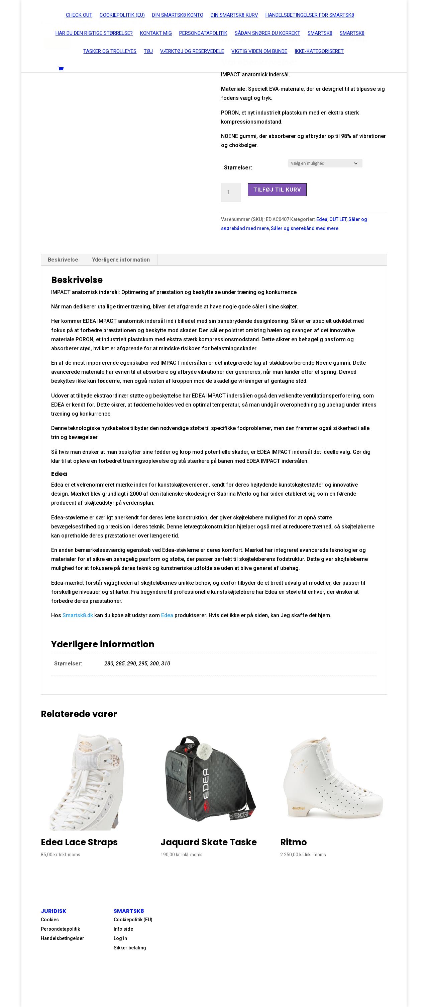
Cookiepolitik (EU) (133, 919)
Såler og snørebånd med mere (304, 228)
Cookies (50, 919)
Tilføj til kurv (277, 190)
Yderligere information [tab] (121, 260)
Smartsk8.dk (78, 615)
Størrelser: (238, 167)
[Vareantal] (231, 192)
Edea (321, 219)
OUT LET (337, 219)
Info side (123, 929)
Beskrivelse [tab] (63, 260)
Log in (120, 938)
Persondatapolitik (60, 929)
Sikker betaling (130, 947)
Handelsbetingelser (62, 938)
